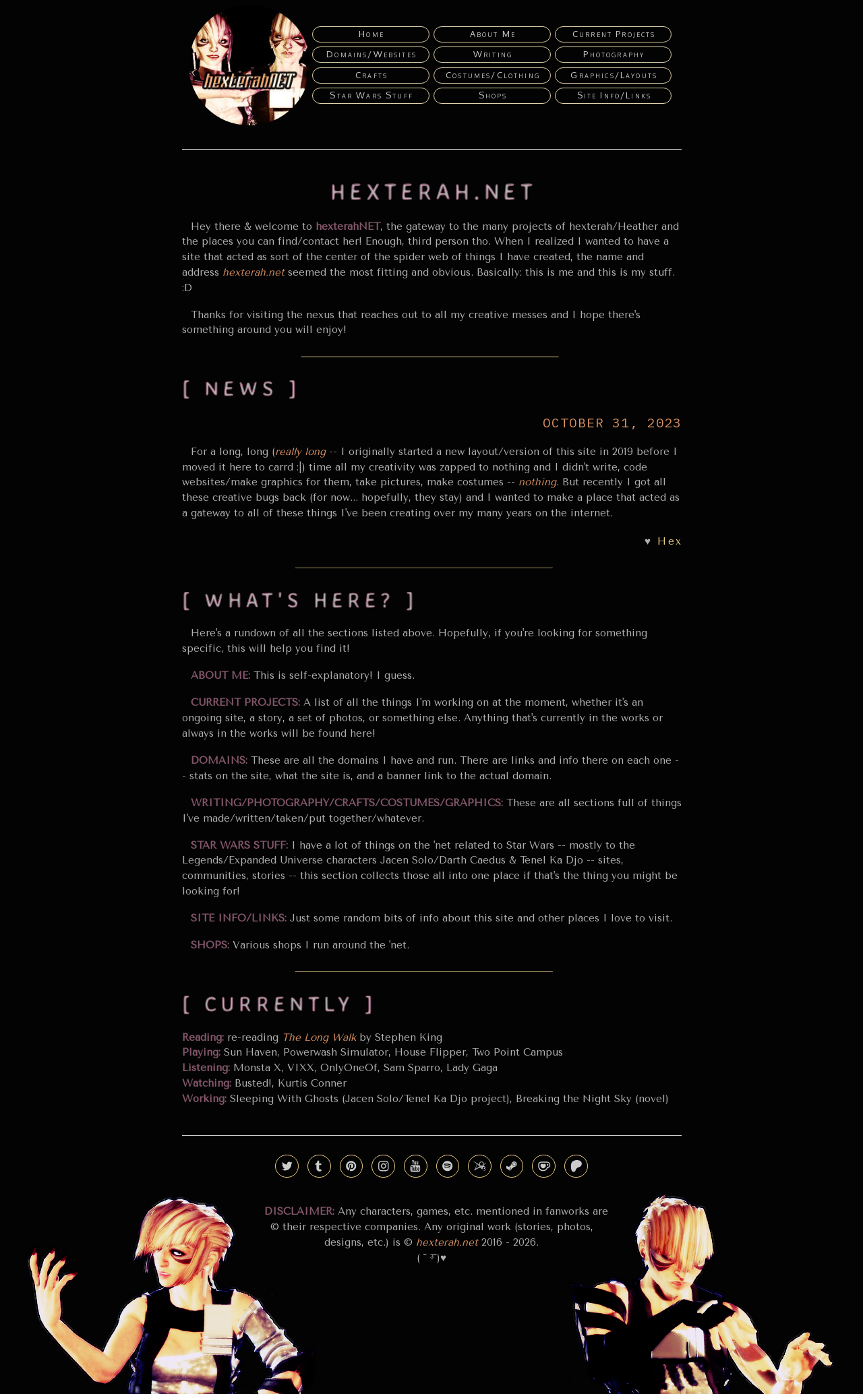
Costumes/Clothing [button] (493, 74)
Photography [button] (614, 54)
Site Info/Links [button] (614, 95)
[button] (287, 1166)
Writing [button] (492, 54)
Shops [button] (493, 95)
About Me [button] (493, 33)
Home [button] (371, 33)
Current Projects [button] (614, 33)
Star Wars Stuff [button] (371, 95)
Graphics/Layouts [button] (613, 74)
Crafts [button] (371, 74)
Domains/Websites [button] (371, 54)
